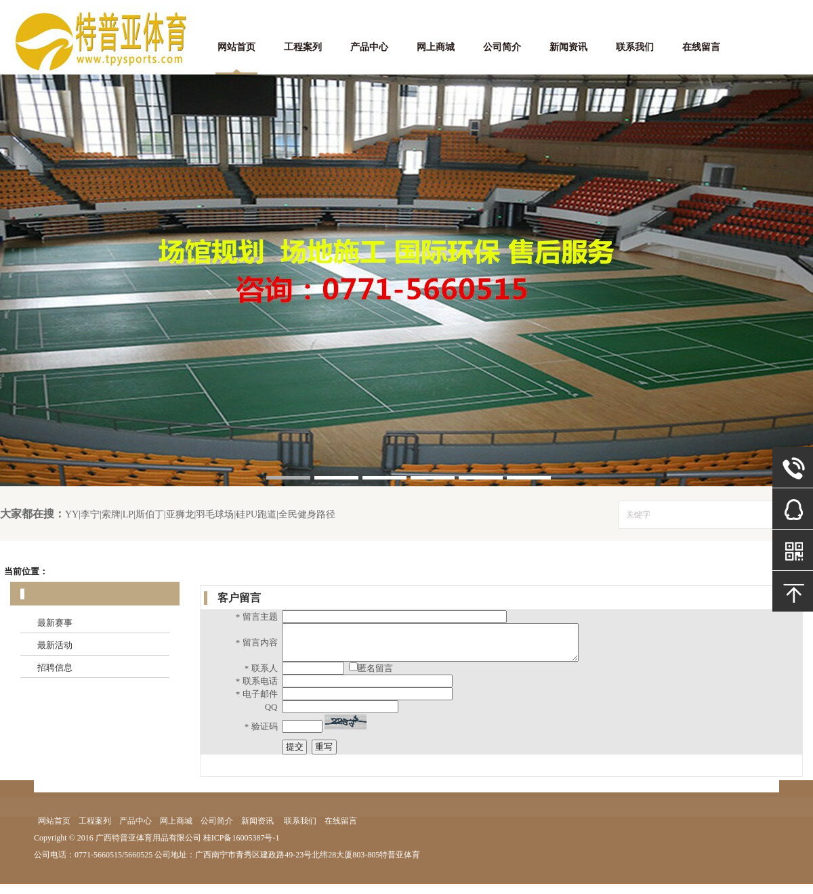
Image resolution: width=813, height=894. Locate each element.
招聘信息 (54, 667)
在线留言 (701, 47)
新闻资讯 (568, 47)
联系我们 (635, 47)
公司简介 (502, 47)
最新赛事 (54, 623)
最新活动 (54, 645)
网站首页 (236, 47)
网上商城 (436, 47)
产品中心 (369, 47)
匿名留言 (375, 678)
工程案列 (303, 47)
